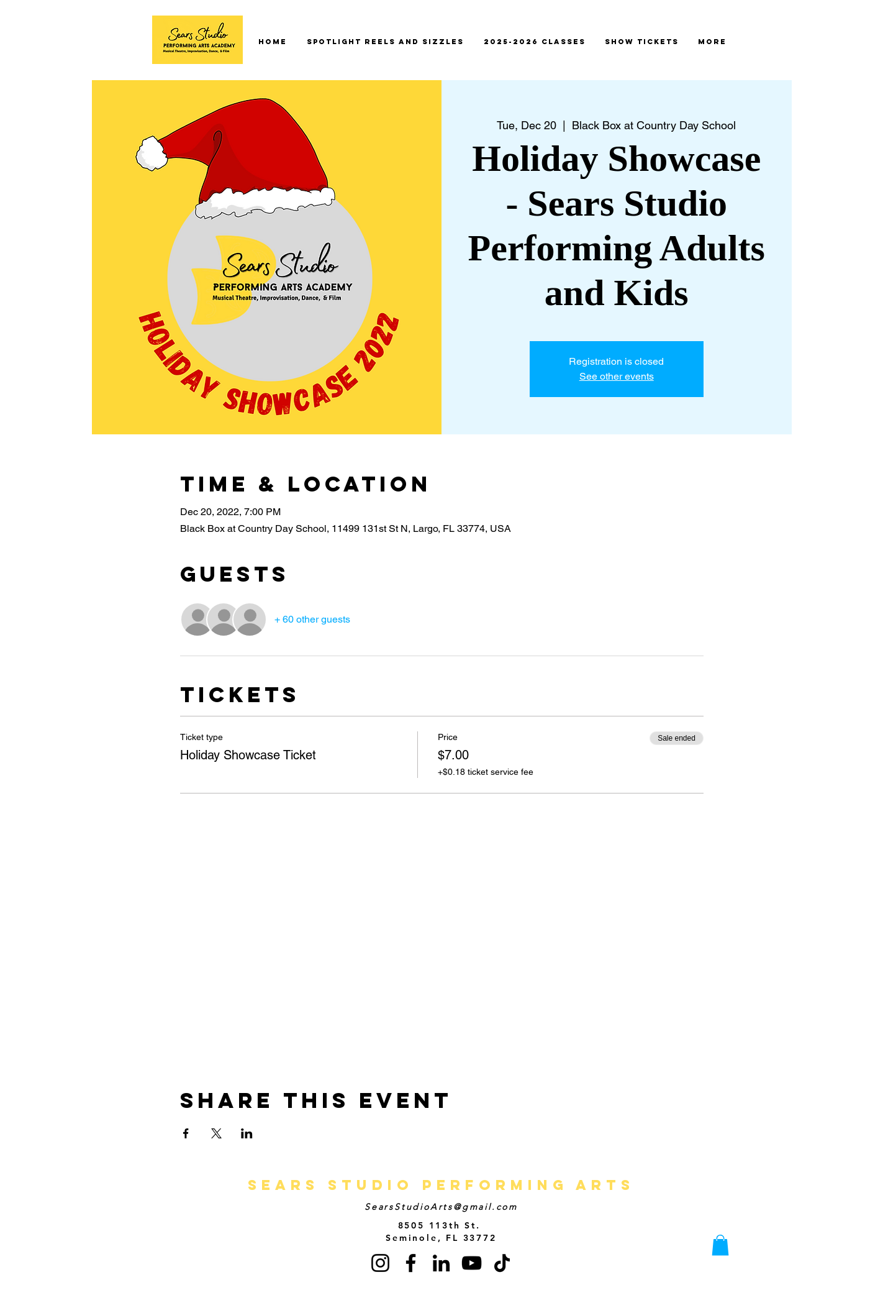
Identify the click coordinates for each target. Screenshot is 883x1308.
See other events (616, 376)
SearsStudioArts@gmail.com (441, 1206)
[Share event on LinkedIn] (247, 1133)
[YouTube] (472, 1263)
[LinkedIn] (441, 1263)
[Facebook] (411, 1263)
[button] (720, 1245)
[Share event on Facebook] (186, 1133)
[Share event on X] (216, 1133)
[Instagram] (380, 1263)
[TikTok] (502, 1263)
